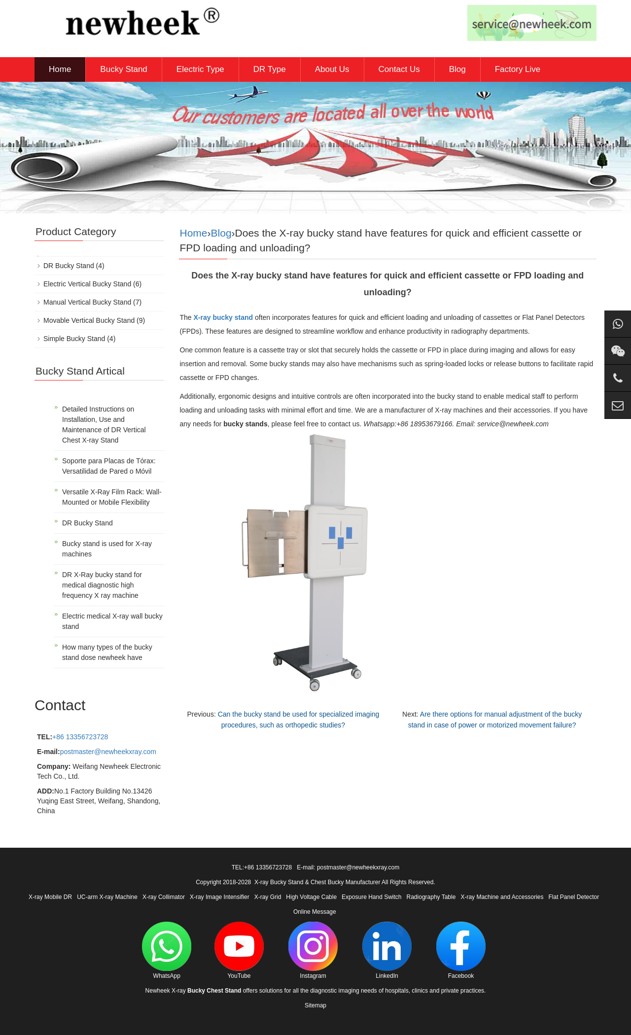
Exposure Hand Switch (371, 897)
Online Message (314, 911)
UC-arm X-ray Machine (107, 897)
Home (60, 69)
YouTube (239, 950)
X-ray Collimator (163, 897)
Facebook (461, 950)
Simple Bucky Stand (74, 339)
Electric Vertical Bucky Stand (87, 284)
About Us (332, 69)
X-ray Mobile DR (50, 897)
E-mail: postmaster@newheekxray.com (348, 867)
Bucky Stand (123, 69)
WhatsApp (166, 950)
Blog (457, 69)
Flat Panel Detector (574, 897)
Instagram (313, 950)
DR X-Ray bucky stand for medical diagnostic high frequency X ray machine (102, 585)
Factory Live (518, 69)
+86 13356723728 (80, 737)
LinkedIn (387, 950)
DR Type (269, 69)
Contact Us (399, 69)
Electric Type (200, 69)
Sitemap (315, 1005)
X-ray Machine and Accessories (501, 897)
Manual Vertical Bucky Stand (87, 302)
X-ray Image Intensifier (219, 897)
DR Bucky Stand (68, 266)
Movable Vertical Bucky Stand (89, 320)
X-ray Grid (267, 897)
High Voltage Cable (311, 897)
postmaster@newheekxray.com (108, 752)
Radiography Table (431, 897)
